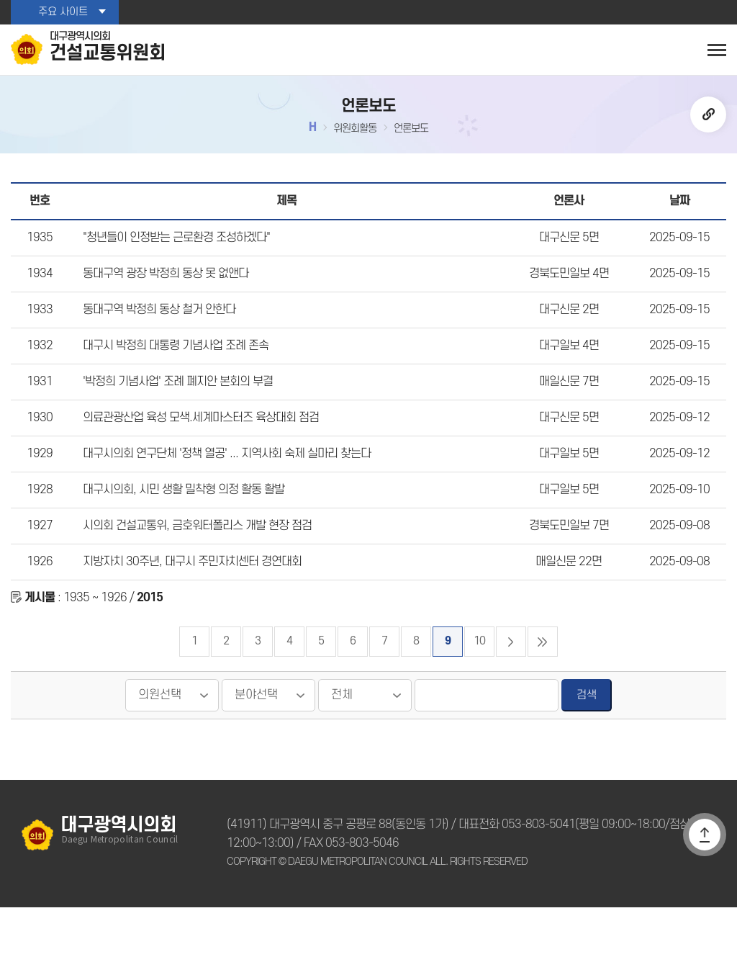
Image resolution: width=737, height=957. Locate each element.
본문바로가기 (0, 0)
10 (479, 690)
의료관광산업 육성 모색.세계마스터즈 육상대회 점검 (197, 448)
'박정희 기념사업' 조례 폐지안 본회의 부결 (175, 408)
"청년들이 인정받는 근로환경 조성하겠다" (174, 250)
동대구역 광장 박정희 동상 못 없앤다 (163, 289)
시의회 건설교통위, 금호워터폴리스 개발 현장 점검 (194, 566)
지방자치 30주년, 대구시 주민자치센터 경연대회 (188, 606)
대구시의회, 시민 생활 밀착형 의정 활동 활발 (180, 527)
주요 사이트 (62, 12)
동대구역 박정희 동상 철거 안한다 (157, 329)
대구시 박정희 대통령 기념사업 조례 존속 (173, 368)
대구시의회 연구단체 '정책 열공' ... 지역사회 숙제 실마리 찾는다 (222, 487)
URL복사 (708, 118)
